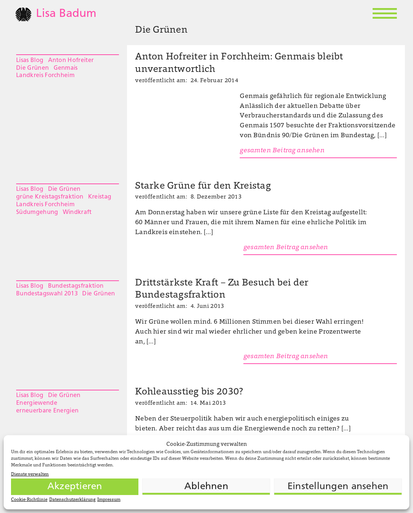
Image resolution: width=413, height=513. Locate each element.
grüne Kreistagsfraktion (49, 197)
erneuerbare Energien (47, 411)
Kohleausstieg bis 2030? (189, 392)
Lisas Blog (29, 60)
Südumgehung (37, 212)
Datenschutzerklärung (72, 500)
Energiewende (36, 403)
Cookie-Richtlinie (29, 500)
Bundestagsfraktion (76, 286)
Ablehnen (206, 487)
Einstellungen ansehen (337, 487)
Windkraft (77, 212)
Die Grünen (32, 68)
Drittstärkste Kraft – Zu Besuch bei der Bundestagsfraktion (221, 290)
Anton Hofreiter (71, 60)
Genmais (66, 68)
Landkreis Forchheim (45, 76)
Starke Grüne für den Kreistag (203, 186)
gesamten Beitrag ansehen (282, 151)
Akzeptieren (74, 487)
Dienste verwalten (30, 474)
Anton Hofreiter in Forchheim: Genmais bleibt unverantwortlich (239, 63)
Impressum (108, 500)
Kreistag (100, 197)
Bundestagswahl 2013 (47, 294)
